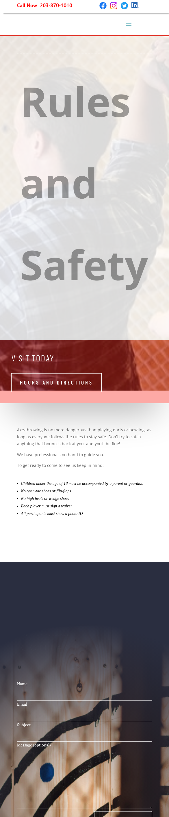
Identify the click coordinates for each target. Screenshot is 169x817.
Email (84, 709)
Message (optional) (84, 776)
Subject (84, 730)
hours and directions (56, 382)
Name (84, 689)
